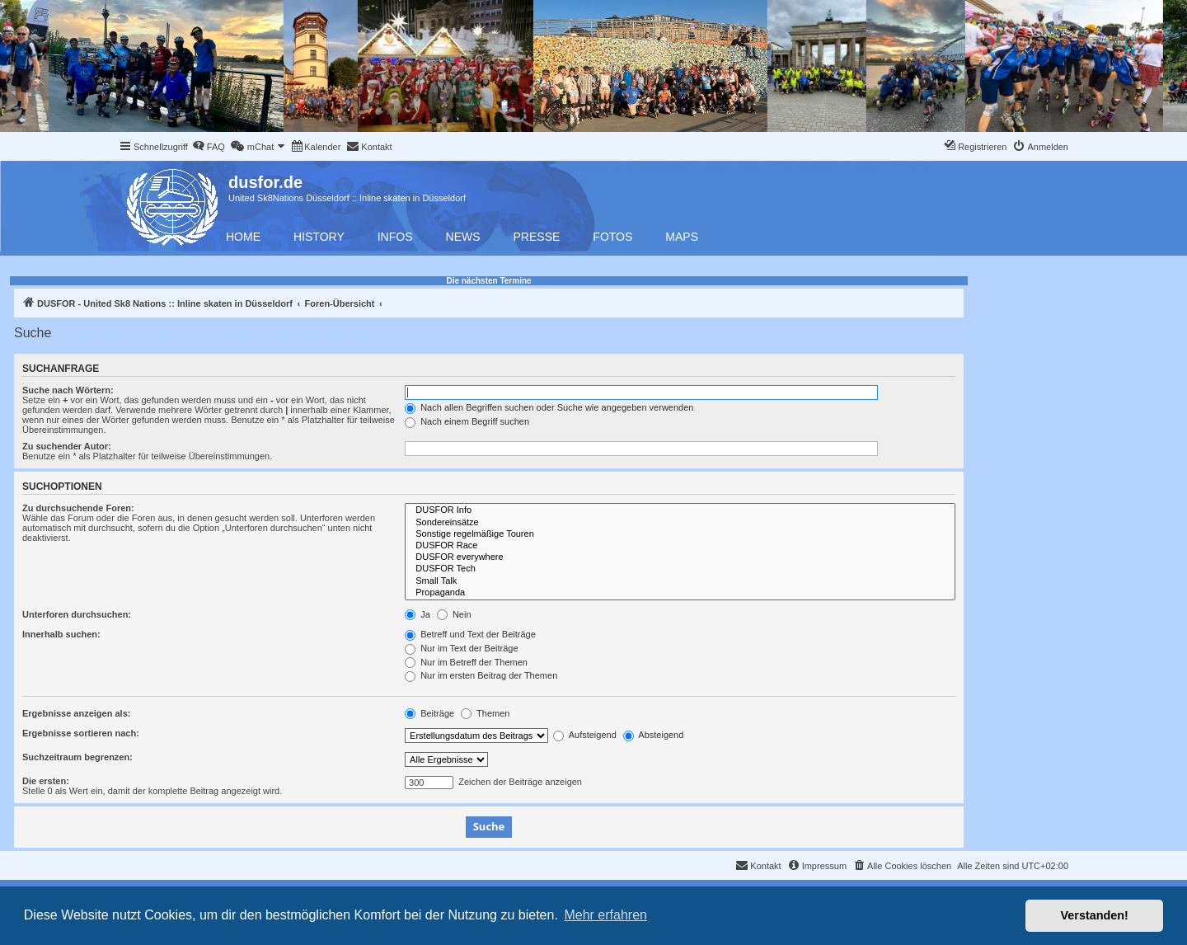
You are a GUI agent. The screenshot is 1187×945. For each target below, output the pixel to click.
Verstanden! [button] (1094, 915)
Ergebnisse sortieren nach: (80, 733)
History (319, 236)
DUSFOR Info (680, 510)
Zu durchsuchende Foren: (78, 508)
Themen (485, 713)
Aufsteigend (585, 735)
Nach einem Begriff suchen (467, 421)
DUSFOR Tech (680, 569)
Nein (454, 614)
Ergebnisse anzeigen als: (76, 713)
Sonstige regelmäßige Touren (680, 534)
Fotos (612, 236)
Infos (395, 236)
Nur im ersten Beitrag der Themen (481, 675)
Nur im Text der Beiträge (461, 648)
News (463, 236)
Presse (537, 236)
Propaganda (680, 593)
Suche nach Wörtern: (68, 390)
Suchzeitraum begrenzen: (77, 757)
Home (243, 236)
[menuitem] (208, 147)
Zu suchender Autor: (66, 446)
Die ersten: (45, 781)
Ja (417, 614)
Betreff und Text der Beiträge (470, 634)
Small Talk (680, 581)
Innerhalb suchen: (61, 634)
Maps (681, 236)
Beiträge (429, 713)
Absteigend (653, 735)
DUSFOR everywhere (680, 557)
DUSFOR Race (680, 546)
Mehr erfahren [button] (605, 915)
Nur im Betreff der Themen (466, 662)
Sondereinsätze (680, 523)
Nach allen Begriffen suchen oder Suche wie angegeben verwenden (549, 407)
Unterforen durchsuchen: (76, 614)
